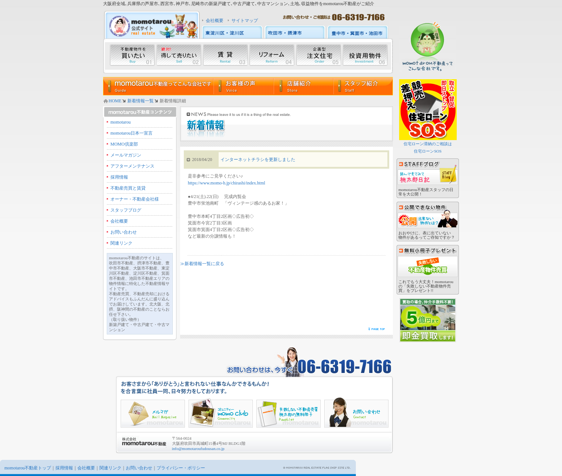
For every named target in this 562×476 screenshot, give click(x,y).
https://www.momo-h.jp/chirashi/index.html (226, 183)
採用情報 (119, 177)
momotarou (120, 122)
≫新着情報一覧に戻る (202, 263)
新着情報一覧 (140, 100)
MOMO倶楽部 (124, 144)
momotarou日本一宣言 (131, 133)
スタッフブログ (125, 210)
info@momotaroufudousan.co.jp (198, 448)
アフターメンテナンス (132, 166)
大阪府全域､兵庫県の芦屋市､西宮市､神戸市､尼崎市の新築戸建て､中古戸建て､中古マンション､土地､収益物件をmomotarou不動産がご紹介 (238, 3)
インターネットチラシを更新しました (257, 159)
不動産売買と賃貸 (128, 188)
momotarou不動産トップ (27, 467)
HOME (115, 100)
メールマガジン (125, 155)
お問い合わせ (123, 232)
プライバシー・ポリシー (181, 467)
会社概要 (214, 20)
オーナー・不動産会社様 (134, 199)
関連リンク (121, 243)
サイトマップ (244, 20)
